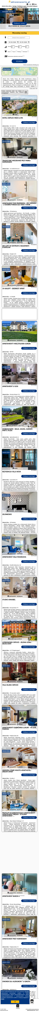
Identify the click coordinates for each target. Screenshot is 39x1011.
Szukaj (19, 61)
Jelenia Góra (6, 99)
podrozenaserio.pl (19, 2)
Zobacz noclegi (29, 122)
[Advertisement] (19, 852)
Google (27, 991)
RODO (2, 999)
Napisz (37, 1010)
